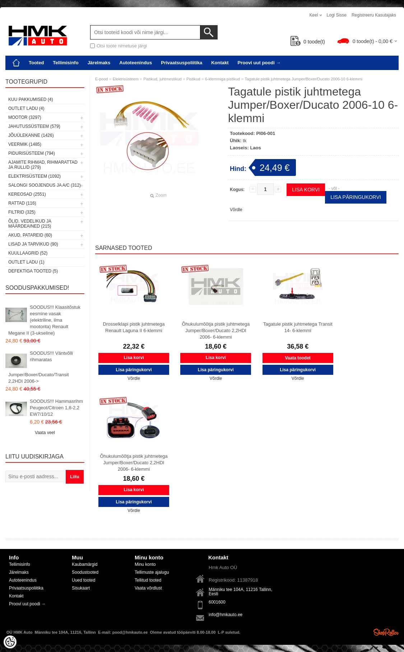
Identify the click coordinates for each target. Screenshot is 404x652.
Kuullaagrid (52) (27, 253)
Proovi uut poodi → (259, 62)
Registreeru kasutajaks (374, 15)
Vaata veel (45, 432)
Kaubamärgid (84, 564)
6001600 (217, 602)
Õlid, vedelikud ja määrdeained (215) (29, 224)
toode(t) (308, 41)
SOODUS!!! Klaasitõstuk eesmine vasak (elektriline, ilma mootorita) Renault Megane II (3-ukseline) (44, 320)
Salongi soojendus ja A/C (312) (44, 185)
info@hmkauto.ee (225, 615)
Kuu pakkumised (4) (30, 99)
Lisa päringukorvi (355, 197)
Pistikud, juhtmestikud (162, 79)
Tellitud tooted (148, 580)
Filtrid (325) (22, 212)
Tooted (36, 62)
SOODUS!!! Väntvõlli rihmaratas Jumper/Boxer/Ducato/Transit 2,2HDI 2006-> (40, 367)
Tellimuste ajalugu (152, 572)
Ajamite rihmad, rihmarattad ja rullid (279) (43, 165)
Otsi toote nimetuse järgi (122, 45)
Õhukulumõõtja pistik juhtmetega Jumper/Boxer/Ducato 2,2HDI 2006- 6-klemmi (216, 330)
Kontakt (219, 62)
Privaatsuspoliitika (181, 62)
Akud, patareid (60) (30, 235)
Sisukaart (81, 588)
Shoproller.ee (386, 632)
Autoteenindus (135, 62)
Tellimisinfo (65, 62)
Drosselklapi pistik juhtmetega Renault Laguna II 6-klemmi (134, 327)
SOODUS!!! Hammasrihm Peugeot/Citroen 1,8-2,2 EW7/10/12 (56, 408)
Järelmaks (99, 62)
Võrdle (236, 209)
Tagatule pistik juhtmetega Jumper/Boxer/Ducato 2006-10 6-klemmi (303, 79)
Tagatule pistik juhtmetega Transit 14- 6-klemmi (298, 327)
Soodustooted (85, 572)
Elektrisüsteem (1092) (34, 176)
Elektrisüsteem (126, 79)
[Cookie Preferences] (10, 641)
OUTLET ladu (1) (26, 262)
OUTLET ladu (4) (26, 108)
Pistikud (193, 79)
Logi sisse (337, 15)
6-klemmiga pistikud (222, 79)
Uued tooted (83, 580)
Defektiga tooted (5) (33, 271)
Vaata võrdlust (148, 588)
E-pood (101, 79)
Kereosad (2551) (27, 194)
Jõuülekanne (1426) (31, 135)
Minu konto (145, 564)
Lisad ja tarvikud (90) (33, 244)
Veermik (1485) (24, 144)
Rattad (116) (22, 203)
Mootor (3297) (24, 117)
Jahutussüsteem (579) (34, 126)
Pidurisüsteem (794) (31, 153)
